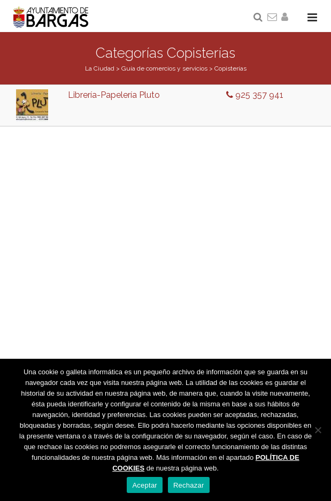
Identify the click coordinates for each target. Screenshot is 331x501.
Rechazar (188, 485)
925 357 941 (254, 95)
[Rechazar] (317, 430)
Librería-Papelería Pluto (114, 95)
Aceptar (144, 485)
